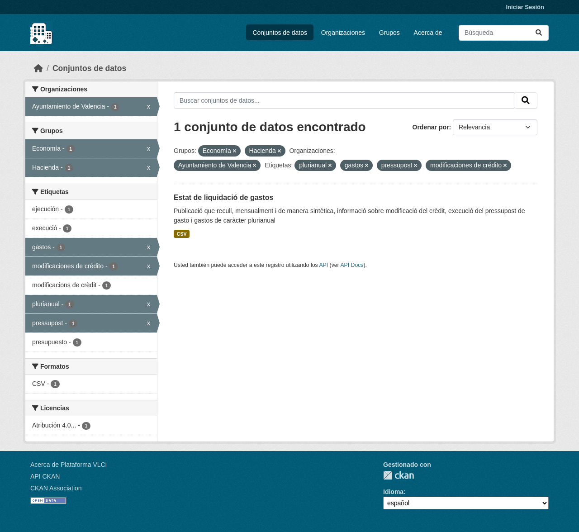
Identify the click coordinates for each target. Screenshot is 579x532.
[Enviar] (539, 33)
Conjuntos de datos (279, 32)
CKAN (398, 475)
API (323, 265)
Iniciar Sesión (525, 7)
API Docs (351, 265)
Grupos (389, 32)
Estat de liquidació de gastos (224, 197)
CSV (182, 234)
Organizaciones (343, 32)
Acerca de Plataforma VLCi (68, 464)
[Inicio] (38, 68)
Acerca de (428, 32)
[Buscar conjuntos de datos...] (504, 33)
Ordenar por (431, 127)
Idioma (393, 491)
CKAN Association (56, 488)
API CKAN (45, 476)
